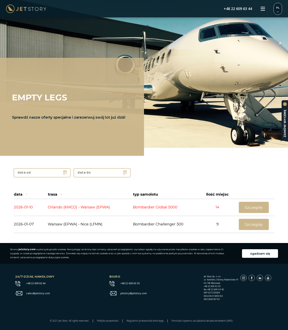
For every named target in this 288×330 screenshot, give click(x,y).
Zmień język (278, 9)
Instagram (246, 277)
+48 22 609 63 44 (238, 9)
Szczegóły (254, 207)
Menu (263, 9)
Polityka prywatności (108, 320)
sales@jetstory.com (38, 293)
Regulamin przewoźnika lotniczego (145, 320)
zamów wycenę (285, 123)
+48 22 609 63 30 (130, 283)
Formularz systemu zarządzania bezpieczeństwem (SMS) (202, 320)
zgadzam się (260, 253)
